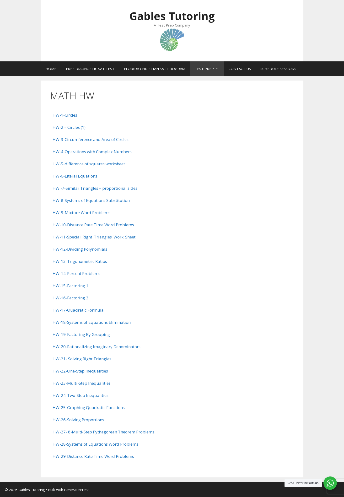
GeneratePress (77, 489)
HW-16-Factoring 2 (70, 298)
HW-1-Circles (65, 115)
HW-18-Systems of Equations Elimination (92, 322)
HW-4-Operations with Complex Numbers (92, 151)
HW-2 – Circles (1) (69, 127)
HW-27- (60, 432)
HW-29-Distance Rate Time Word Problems (93, 456)
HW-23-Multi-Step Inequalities (82, 383)
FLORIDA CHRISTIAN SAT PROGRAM (154, 68)
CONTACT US (240, 68)
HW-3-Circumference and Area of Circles (91, 139)
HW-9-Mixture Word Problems (81, 212)
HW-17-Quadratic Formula (78, 310)
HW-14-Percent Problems (76, 273)
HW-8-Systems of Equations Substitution (91, 200)
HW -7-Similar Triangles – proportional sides (95, 188)
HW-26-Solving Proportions (78, 419)
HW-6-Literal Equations (75, 176)
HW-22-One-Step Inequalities (80, 371)
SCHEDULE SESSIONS (278, 68)
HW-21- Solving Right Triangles (82, 359)
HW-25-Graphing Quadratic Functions (89, 407)
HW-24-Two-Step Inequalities (80, 395)
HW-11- (60, 237)
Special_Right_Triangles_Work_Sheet (101, 237)
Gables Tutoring (172, 16)
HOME (50, 68)
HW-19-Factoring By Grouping (81, 334)
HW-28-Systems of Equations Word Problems (95, 444)
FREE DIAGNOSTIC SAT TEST (90, 68)
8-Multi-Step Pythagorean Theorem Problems (111, 432)
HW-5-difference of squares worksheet (89, 164)
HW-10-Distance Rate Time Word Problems (93, 224)
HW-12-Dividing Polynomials (80, 249)
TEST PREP (209, 68)
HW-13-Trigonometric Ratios (80, 261)
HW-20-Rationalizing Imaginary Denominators (96, 346)
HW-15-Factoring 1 (70, 285)
